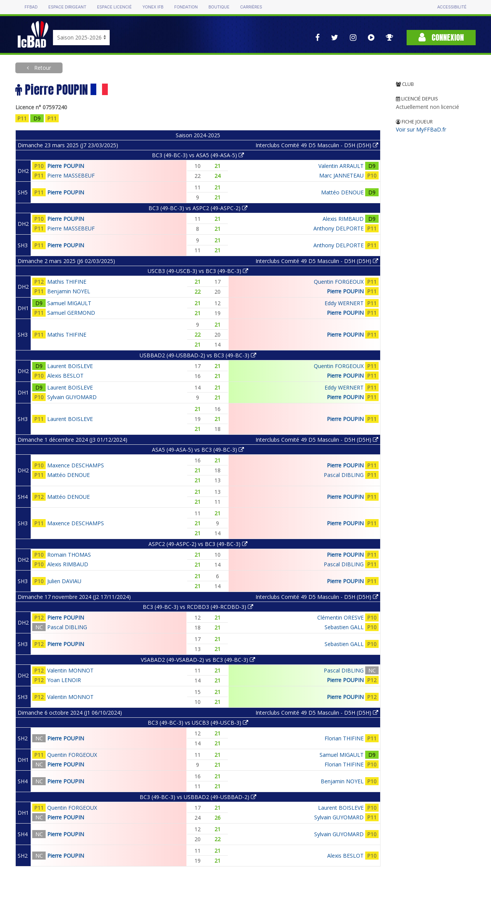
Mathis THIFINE (66, 281)
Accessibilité (451, 7)
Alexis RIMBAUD (343, 218)
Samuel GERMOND (71, 312)
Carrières (251, 7)
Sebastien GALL (344, 627)
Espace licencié (114, 7)
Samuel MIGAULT (69, 303)
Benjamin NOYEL (68, 291)
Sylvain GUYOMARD (72, 397)
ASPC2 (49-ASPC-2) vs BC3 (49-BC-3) (197, 544)
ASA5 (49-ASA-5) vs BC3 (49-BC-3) (198, 449)
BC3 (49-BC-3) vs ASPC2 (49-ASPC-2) (197, 208)
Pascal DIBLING (344, 474)
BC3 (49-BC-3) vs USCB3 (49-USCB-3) (198, 722)
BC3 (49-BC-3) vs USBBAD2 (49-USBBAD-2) (198, 797)
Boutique (218, 7)
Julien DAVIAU (64, 581)
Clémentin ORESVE (340, 617)
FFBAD (31, 7)
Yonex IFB (152, 7)
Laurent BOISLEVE (70, 366)
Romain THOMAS (69, 554)
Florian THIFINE (344, 738)
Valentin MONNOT (70, 670)
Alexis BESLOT (65, 375)
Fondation (186, 7)
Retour (42, 67)
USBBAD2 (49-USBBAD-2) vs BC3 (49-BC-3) (198, 355)
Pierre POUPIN (65, 165)
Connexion (441, 37)
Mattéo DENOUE (342, 192)
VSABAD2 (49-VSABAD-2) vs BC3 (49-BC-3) (198, 659)
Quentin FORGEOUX (339, 281)
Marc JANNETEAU (341, 175)
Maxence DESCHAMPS (75, 465)
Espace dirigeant (67, 7)
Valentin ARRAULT (341, 165)
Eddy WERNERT (344, 303)
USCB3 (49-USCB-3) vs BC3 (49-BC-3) (198, 271)
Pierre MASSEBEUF (71, 175)
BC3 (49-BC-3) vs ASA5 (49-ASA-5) (198, 155)
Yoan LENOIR (64, 680)
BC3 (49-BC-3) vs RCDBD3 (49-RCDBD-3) (198, 606)
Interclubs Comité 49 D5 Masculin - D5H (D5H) (316, 145)
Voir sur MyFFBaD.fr (421, 129)
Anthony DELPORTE (338, 228)
